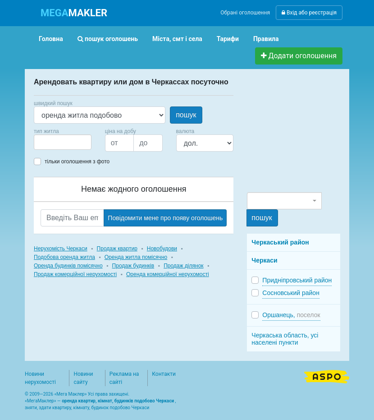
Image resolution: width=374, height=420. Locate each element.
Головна (51, 38)
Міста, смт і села (177, 38)
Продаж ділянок (183, 266)
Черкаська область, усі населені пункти (284, 339)
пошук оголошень (108, 38)
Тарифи (228, 38)
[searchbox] (50, 142)
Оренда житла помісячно (136, 257)
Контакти (164, 374)
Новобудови (162, 248)
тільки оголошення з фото (77, 161)
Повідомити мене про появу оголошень (165, 218)
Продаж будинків (133, 266)
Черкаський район (280, 242)
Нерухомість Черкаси (60, 248)
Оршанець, (291, 314)
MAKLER (74, 12)
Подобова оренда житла (64, 257)
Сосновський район (290, 292)
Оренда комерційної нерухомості (167, 274)
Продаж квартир (117, 248)
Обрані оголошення (245, 12)
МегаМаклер (40, 400)
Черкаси (264, 260)
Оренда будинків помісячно (68, 266)
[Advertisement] (310, 134)
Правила (266, 38)
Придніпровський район (297, 280)
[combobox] (62, 142)
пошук (186, 115)
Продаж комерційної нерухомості (75, 274)
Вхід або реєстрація (309, 12)
